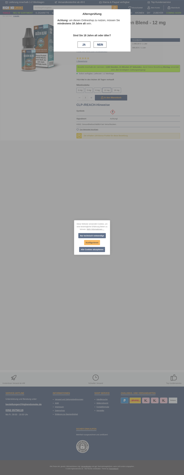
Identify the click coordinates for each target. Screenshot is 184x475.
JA (84, 44)
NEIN (100, 44)
